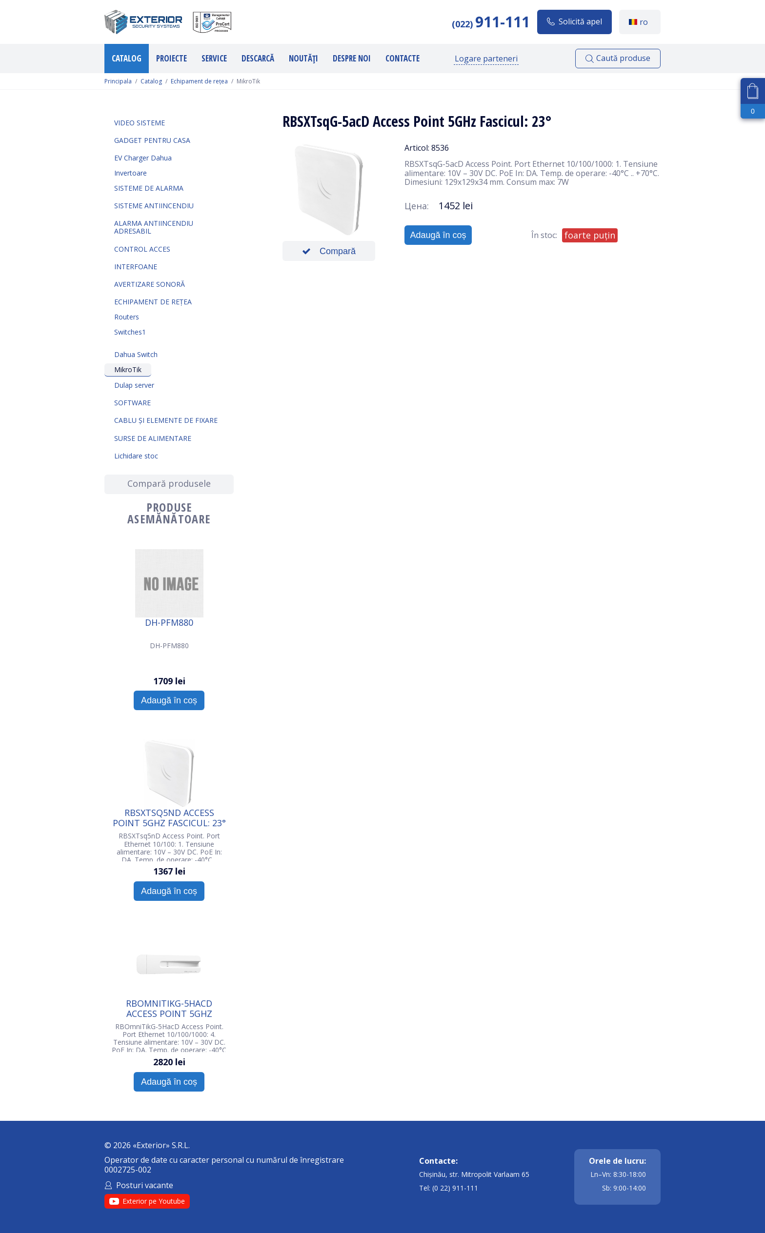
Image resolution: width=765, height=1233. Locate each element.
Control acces (142, 249)
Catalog (126, 58)
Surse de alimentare (152, 438)
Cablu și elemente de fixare (166, 420)
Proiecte (171, 58)
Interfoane (135, 266)
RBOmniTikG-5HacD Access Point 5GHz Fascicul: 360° (169, 1008)
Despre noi (352, 58)
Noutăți (303, 58)
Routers (126, 316)
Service (214, 58)
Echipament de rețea (199, 81)
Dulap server (134, 385)
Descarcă (258, 58)
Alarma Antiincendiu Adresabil (153, 227)
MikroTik (127, 369)
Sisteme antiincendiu (154, 205)
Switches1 (130, 332)
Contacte (402, 58)
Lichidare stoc (136, 455)
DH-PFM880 (169, 622)
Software (132, 402)
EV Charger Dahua (143, 157)
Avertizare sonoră (149, 284)
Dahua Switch (136, 354)
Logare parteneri (486, 58)
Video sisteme (139, 122)
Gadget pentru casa (152, 140)
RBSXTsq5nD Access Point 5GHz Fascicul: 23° (169, 817)
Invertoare (130, 173)
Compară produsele (169, 483)
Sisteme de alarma (148, 188)
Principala (118, 81)
